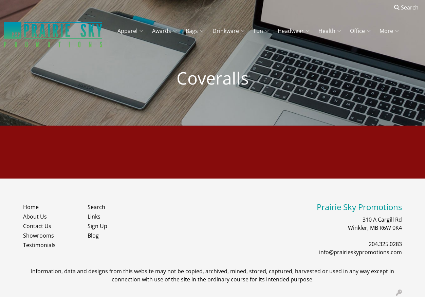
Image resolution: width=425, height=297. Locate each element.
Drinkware (228, 31)
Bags (195, 31)
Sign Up (97, 226)
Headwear (294, 31)
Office (360, 31)
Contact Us (37, 226)
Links (94, 216)
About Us (35, 216)
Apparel (130, 31)
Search (406, 7)
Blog (93, 235)
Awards (164, 31)
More (389, 31)
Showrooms (38, 235)
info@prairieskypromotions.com (360, 252)
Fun (261, 31)
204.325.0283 (385, 244)
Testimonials (39, 245)
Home (31, 207)
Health (329, 31)
